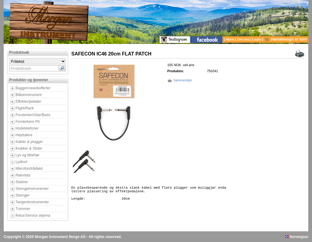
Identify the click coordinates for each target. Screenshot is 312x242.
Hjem (230, 39)
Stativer (22, 182)
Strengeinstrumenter (32, 189)
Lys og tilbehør (27, 155)
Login (257, 39)
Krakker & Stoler (29, 148)
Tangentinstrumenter (32, 202)
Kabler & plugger (29, 142)
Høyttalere (24, 135)
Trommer (23, 209)
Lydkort (21, 162)
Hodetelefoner (27, 128)
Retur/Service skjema (33, 215)
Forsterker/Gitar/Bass (33, 115)
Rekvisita (23, 175)
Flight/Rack (25, 108)
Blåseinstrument (29, 95)
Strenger (23, 195)
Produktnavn (21, 68)
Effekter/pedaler (28, 101)
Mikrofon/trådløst (29, 168)
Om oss (243, 39)
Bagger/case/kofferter (33, 88)
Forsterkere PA (28, 121)
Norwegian (296, 237)
